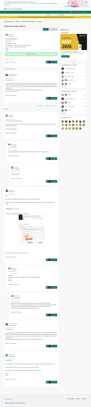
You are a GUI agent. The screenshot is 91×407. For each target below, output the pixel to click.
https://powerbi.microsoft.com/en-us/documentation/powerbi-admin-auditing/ (22, 367)
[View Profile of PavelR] (10, 354)
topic (42, 89)
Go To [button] (84, 12)
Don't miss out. (70, 17)
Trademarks (84, 398)
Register (71, 12)
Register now (7, 4)
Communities (41, 8)
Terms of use (78, 398)
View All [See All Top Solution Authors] (63, 86)
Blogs (47, 8)
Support (57, 8)
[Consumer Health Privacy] (20, 403)
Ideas (36, 8)
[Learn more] (65, 56)
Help (80, 12)
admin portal (38, 370)
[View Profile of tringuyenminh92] (12, 74)
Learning (51, 8)
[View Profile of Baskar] (10, 190)
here (43, 151)
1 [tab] (71, 59)
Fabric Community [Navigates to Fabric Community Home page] (17, 9)
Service (39, 21)
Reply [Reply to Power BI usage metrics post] (54, 62)
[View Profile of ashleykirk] (10, 115)
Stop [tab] (75, 59)
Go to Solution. (33, 54)
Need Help (11, 59)
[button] (46, 29)
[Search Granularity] (51, 15)
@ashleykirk (10, 151)
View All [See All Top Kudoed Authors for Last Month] (63, 113)
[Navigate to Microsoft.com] (7, 9)
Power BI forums (9, 21)
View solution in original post (11, 91)
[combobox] (71, 15)
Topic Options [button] (53, 29)
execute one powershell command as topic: (14, 86)
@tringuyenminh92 (18, 304)
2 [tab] (72, 59)
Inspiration (30, 8)
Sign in (76, 12)
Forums (25, 8)
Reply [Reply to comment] (54, 98)
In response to (12, 147)
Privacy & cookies (71, 398)
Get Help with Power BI (28, 21)
